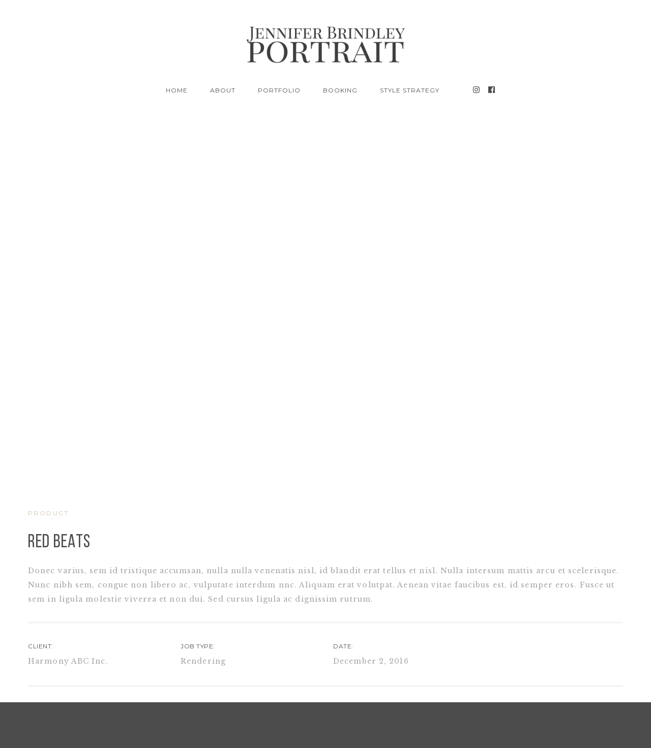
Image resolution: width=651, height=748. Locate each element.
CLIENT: (40, 646)
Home (177, 90)
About (222, 90)
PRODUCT (48, 513)
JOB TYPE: (198, 646)
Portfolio (279, 90)
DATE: (343, 646)
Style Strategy (409, 90)
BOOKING (340, 90)
